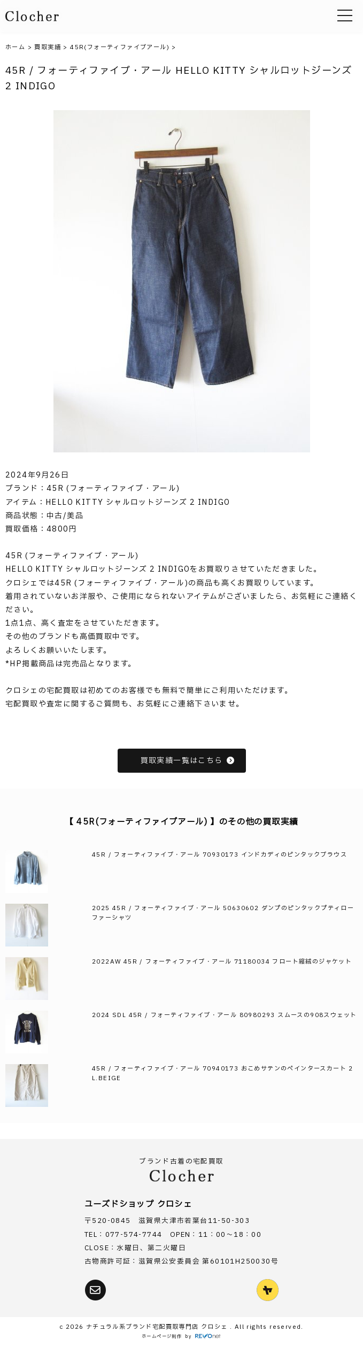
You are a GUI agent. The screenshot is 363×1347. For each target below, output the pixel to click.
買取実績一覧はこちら (188, 760)
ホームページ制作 (162, 1336)
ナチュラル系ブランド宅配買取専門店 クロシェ (158, 1326)
